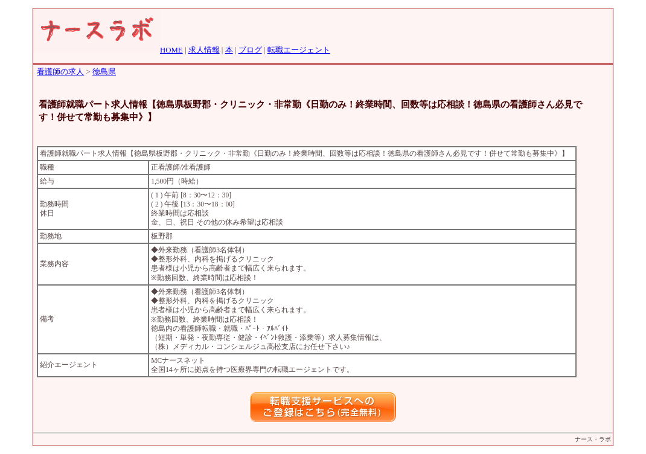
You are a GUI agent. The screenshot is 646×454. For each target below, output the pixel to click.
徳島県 (104, 72)
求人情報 (204, 50)
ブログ (250, 50)
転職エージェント (298, 50)
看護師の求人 (60, 72)
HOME (171, 50)
